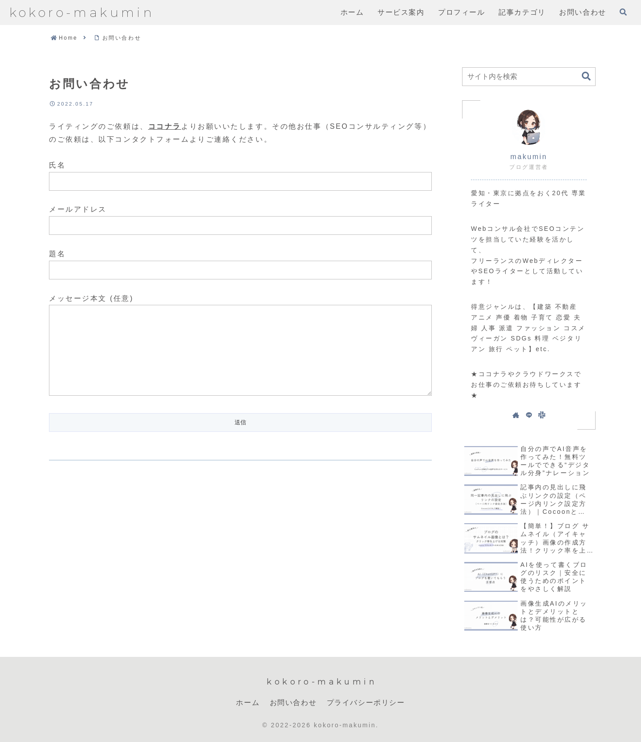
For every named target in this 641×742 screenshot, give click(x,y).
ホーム (248, 702)
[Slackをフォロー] (542, 415)
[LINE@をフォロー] (529, 415)
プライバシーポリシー (366, 702)
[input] (529, 76)
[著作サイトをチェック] (516, 415)
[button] (586, 76)
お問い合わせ (293, 702)
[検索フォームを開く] (623, 12)
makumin (529, 156)
